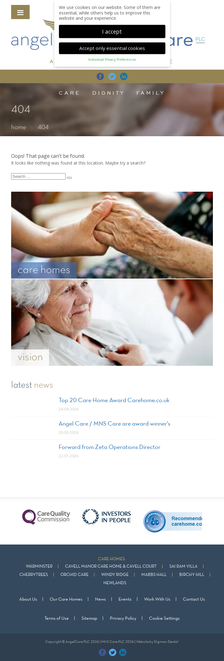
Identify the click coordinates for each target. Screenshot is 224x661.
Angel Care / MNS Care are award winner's (114, 424)
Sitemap (89, 618)
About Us (28, 599)
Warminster (39, 567)
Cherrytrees (33, 575)
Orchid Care (74, 575)
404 (43, 127)
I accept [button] (112, 29)
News (100, 599)
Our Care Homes (66, 599)
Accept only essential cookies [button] (112, 46)
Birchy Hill (191, 575)
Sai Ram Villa (183, 567)
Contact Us (194, 599)
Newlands (114, 583)
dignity (108, 92)
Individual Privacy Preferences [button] (112, 57)
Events (124, 599)
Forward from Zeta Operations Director (109, 447)
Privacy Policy (123, 618)
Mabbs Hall (154, 575)
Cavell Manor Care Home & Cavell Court (111, 567)
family (150, 92)
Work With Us (157, 599)
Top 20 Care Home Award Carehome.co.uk (114, 400)
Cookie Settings (164, 618)
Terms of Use (56, 618)
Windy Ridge (115, 575)
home (18, 127)
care (70, 92)
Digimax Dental (166, 641)
